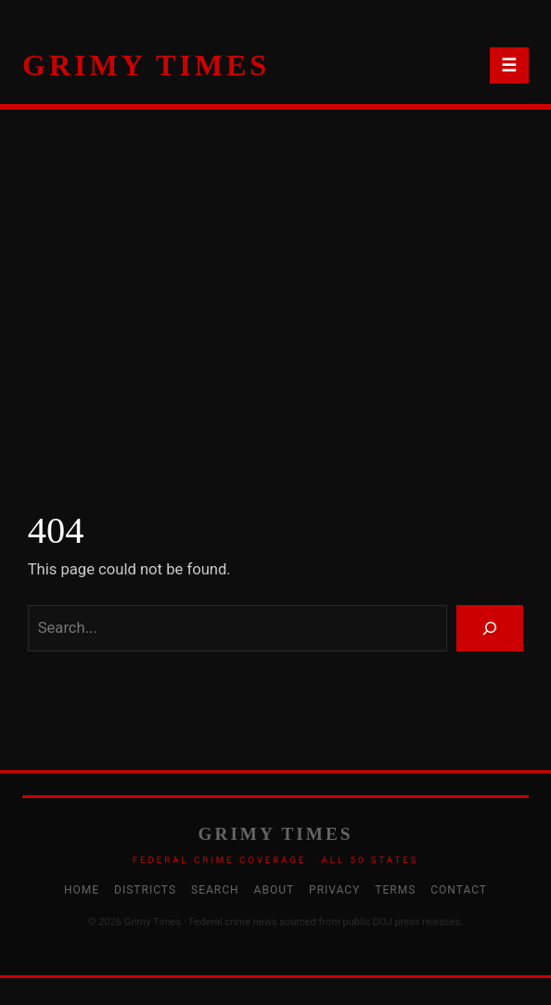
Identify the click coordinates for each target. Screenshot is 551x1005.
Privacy (334, 889)
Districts (145, 889)
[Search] (489, 628)
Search (215, 889)
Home (81, 889)
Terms (395, 889)
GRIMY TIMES (146, 65)
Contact (458, 889)
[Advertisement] (275, 306)
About (274, 889)
